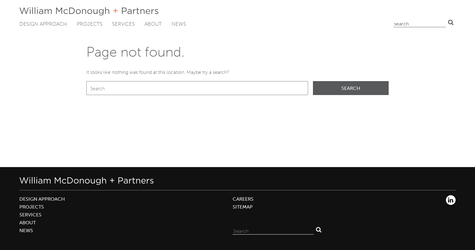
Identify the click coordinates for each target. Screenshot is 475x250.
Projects (89, 24)
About (153, 24)
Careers (243, 199)
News (178, 24)
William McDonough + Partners (88, 11)
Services (123, 24)
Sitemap (243, 207)
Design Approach (43, 24)
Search (451, 22)
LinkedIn (451, 200)
